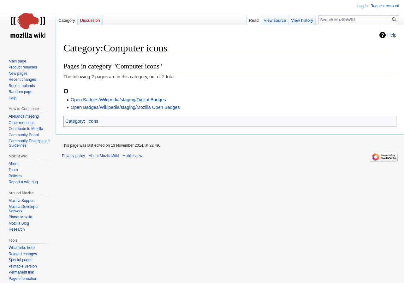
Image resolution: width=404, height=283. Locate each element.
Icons (92, 121)
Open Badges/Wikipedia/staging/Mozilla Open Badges (125, 107)
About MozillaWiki (104, 156)
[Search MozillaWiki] (358, 19)
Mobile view (132, 156)
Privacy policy (73, 156)
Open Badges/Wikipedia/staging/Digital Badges (118, 99)
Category (74, 121)
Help (391, 35)
